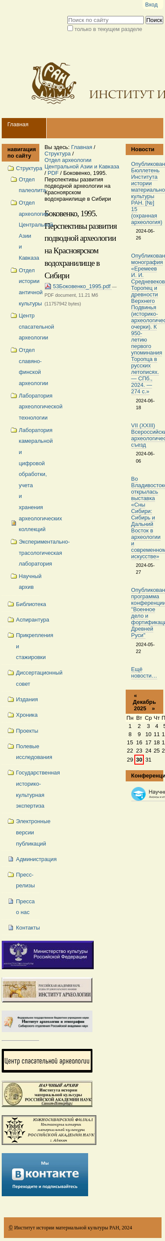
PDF (53, 173)
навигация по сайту (20, 152)
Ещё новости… (144, 672)
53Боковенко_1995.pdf (78, 286)
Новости (143, 149)
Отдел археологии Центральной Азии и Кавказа (81, 163)
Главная (18, 124)
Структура (57, 153)
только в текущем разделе (108, 29)
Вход (151, 4)
